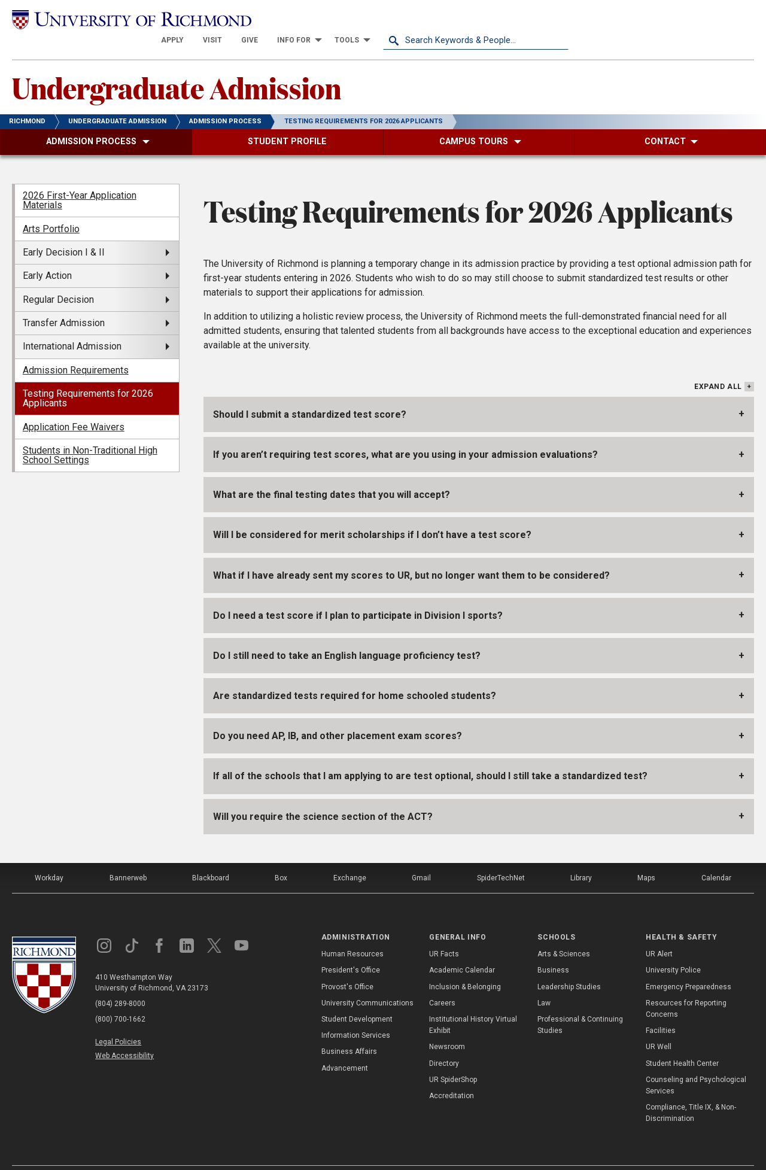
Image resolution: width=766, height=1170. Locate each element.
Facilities (661, 1009)
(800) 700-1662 (120, 998)
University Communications (367, 982)
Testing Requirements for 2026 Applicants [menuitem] (88, 377)
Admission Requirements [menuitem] (76, 349)
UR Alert (659, 933)
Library (581, 857)
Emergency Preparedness (688, 965)
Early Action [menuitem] (47, 254)
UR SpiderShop (453, 1058)
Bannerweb (128, 857)
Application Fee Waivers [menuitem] (73, 405)
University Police (673, 949)
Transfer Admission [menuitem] (64, 302)
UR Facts (444, 933)
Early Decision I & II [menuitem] (64, 231)
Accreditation (451, 1075)
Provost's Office (347, 965)
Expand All (718, 365)
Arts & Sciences (563, 933)
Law (544, 982)
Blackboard (210, 857)
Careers (442, 982)
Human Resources (352, 933)
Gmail (421, 857)
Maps (646, 857)
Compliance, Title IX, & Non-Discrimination (691, 1092)
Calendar (716, 857)
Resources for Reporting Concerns (686, 988)
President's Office (350, 949)
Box (281, 857)
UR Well (658, 1026)
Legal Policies (118, 1021)
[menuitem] (358, 19)
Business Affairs (349, 1030)
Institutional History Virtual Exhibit (473, 1004)
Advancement (344, 1047)
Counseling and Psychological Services (696, 1064)
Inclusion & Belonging (465, 965)
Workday (49, 857)
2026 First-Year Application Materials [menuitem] (79, 179)
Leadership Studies (569, 965)
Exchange (349, 857)
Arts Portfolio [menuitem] (51, 207)
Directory (444, 1042)
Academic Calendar (462, 949)
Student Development (357, 998)
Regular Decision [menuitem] (58, 278)
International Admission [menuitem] (72, 325)
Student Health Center (682, 1042)
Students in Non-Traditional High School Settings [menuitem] (90, 434)
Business (553, 949)
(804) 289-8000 (120, 982)
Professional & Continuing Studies (580, 1004)
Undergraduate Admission (176, 66)
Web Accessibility (124, 1035)
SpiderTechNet (501, 857)
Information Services (355, 1014)
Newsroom (447, 1026)
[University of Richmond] (104, 19)
